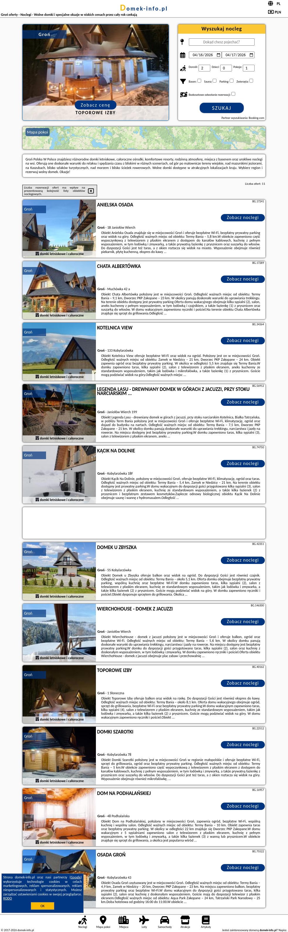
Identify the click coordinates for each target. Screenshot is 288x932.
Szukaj (221, 108)
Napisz (283, 930)
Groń (28, 209)
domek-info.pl (144, 8)
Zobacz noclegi (243, 217)
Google (76, 877)
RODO (7, 898)
